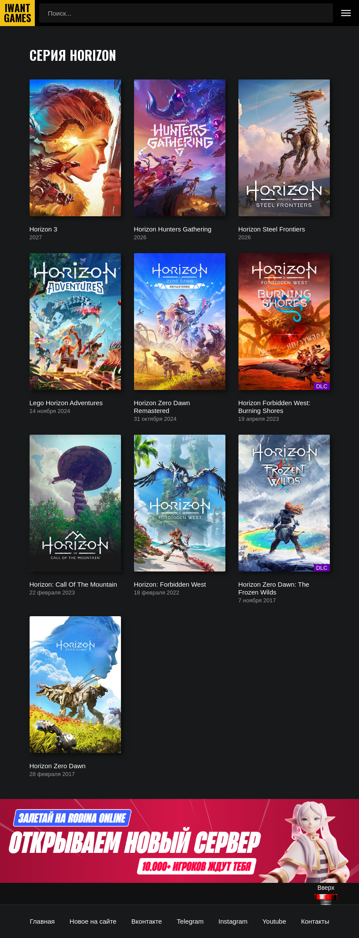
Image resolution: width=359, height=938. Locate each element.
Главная (42, 921)
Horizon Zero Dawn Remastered (162, 406)
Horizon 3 (43, 228)
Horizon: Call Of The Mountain (73, 584)
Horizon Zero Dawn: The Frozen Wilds (273, 587)
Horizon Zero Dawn (58, 765)
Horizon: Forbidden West (170, 584)
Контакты (315, 921)
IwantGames (17, 13)
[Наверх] (326, 899)
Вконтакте (146, 921)
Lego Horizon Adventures (66, 402)
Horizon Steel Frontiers (271, 228)
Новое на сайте (93, 921)
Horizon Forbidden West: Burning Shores (274, 406)
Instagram (233, 921)
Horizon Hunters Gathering (172, 228)
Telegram (190, 921)
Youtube (274, 921)
